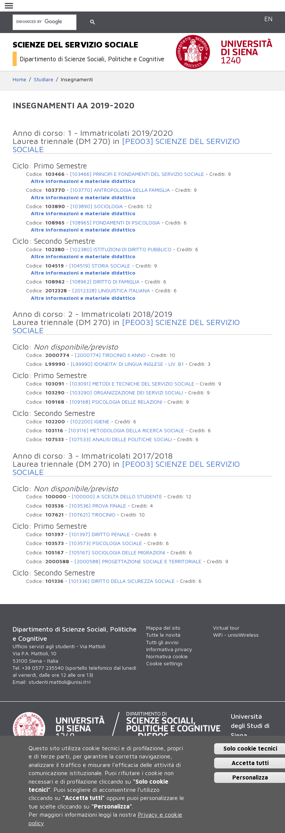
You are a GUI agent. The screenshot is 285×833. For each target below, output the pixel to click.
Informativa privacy (169, 649)
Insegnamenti (77, 79)
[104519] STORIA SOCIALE (99, 266)
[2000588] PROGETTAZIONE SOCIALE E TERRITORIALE (138, 561)
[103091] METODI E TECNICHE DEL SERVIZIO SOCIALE (131, 384)
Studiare (43, 79)
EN (268, 18)
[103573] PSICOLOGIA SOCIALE (105, 543)
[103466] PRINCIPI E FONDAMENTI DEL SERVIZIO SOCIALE (137, 174)
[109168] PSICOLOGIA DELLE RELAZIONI (115, 402)
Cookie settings (164, 663)
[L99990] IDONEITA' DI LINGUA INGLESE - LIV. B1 (127, 364)
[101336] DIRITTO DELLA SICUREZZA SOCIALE (122, 581)
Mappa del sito (163, 628)
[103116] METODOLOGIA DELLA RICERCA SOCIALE (126, 430)
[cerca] (43, 21)
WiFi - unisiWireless (236, 635)
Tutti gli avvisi (162, 642)
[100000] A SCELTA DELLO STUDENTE (117, 496)
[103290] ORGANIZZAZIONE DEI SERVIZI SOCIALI (126, 393)
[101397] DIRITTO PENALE (99, 534)
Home (19, 79)
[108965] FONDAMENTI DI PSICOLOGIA (115, 223)
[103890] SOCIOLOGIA (96, 206)
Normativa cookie (167, 656)
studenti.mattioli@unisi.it (60, 682)
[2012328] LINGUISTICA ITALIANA (111, 290)
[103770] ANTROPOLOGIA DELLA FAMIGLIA (120, 190)
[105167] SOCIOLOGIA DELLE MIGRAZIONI (117, 552)
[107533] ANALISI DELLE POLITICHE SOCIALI (120, 439)
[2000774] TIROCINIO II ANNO (110, 355)
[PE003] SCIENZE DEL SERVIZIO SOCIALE (126, 145)
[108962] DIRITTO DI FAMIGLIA (105, 282)
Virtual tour (226, 628)
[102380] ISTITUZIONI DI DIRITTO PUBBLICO (120, 249)
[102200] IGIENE (89, 421)
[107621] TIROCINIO (92, 515)
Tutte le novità (163, 635)
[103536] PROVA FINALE (97, 506)
